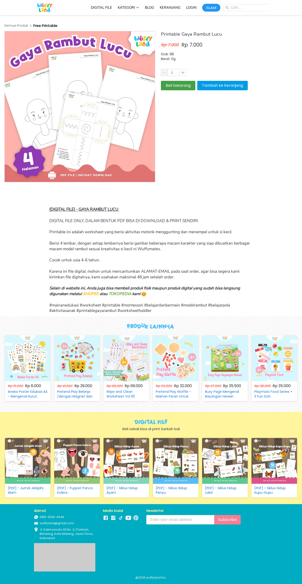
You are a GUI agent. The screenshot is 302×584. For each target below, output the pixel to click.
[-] (106, 518)
